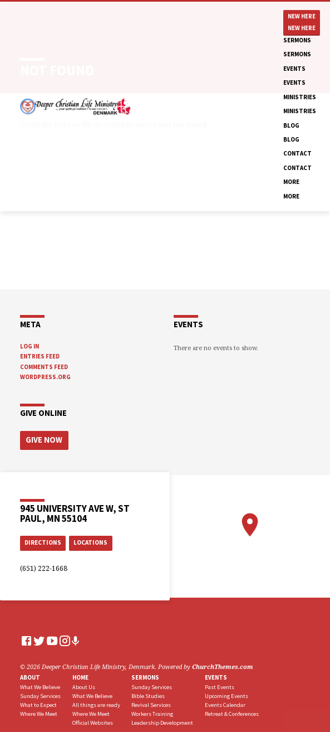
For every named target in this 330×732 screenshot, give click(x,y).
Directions (42, 541)
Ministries (299, 97)
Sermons (297, 40)
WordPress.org (45, 377)
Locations (90, 541)
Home (80, 675)
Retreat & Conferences (232, 711)
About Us (83, 685)
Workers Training (152, 711)
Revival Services (151, 702)
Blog (291, 125)
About (30, 675)
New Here (302, 16)
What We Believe (40, 685)
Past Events (219, 685)
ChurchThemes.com (222, 665)
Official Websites (92, 720)
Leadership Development (162, 720)
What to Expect (38, 702)
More (291, 182)
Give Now (41, 439)
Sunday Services (40, 693)
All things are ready (96, 702)
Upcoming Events (226, 693)
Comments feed (44, 367)
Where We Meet (38, 711)
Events (294, 68)
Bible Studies (148, 693)
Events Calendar (225, 702)
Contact (297, 153)
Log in (29, 346)
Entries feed (40, 356)
